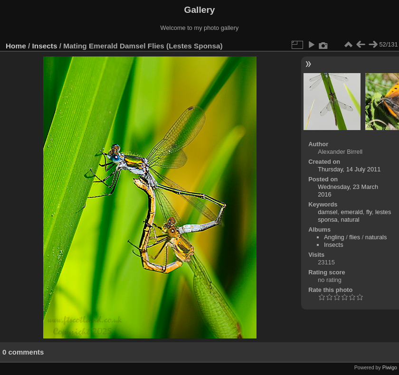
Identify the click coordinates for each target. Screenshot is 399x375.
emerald (352, 212)
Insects (44, 46)
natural (350, 219)
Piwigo (389, 367)
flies (354, 237)
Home (16, 46)
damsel (327, 212)
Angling (334, 237)
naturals (376, 237)
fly (369, 212)
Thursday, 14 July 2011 (349, 169)
